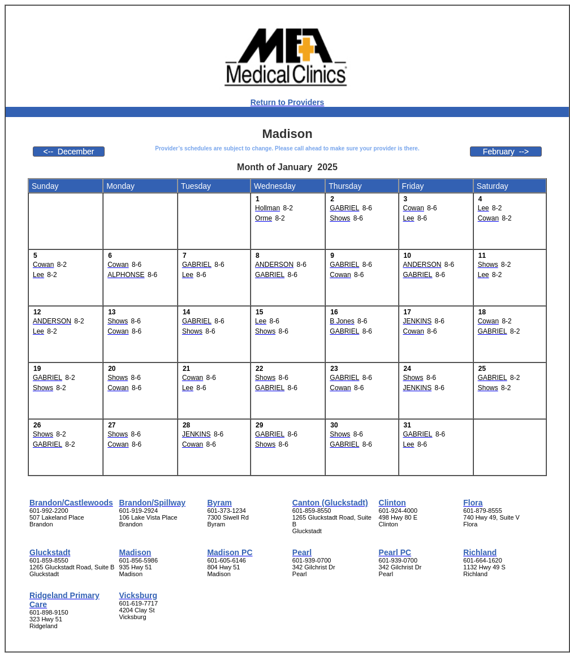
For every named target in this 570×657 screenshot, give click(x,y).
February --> (506, 151)
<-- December (69, 151)
